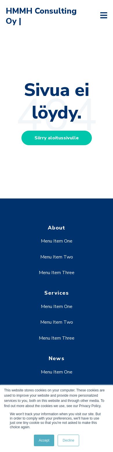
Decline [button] (68, 440)
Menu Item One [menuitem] (56, 241)
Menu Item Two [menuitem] (56, 257)
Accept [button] (44, 440)
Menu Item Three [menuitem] (56, 272)
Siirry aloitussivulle (56, 138)
